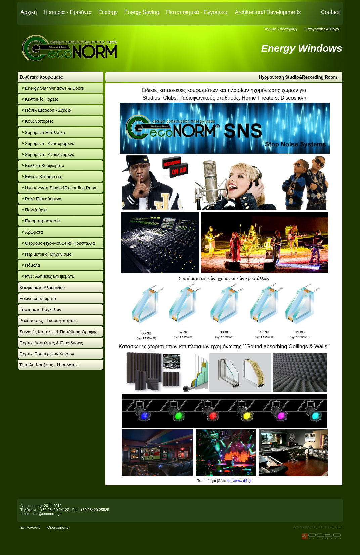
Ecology (108, 12)
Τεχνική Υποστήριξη (280, 29)
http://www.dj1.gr (239, 481)
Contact (330, 12)
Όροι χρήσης (58, 527)
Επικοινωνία (30, 527)
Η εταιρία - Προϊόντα (68, 12)
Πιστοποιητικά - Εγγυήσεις (197, 12)
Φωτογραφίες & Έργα (321, 29)
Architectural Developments (268, 12)
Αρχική (28, 12)
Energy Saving (141, 12)
